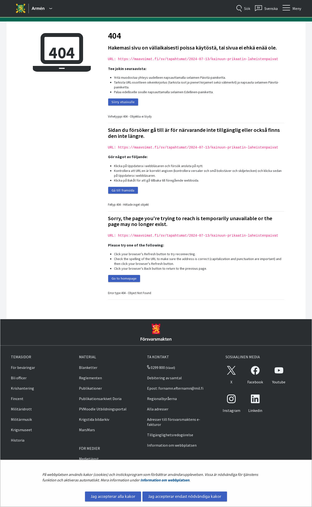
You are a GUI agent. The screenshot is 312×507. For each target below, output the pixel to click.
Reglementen (90, 377)
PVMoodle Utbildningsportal (103, 409)
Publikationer (90, 388)
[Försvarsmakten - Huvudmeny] (42, 8)
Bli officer (19, 377)
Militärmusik (21, 419)
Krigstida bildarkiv (94, 419)
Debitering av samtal (164, 377)
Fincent (17, 398)
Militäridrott (21, 409)
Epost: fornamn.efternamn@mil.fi (175, 388)
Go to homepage (124, 278)
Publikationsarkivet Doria (100, 398)
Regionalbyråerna (162, 398)
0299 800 (156, 367)
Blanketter (88, 367)
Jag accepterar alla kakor (113, 496)
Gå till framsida (123, 190)
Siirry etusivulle (123, 102)
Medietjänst (89, 458)
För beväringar (23, 367)
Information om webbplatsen (164, 480)
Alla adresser (157, 409)
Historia (17, 440)
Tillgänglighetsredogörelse (170, 434)
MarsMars (87, 429)
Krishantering (22, 388)
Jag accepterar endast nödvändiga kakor (184, 496)
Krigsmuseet (21, 429)
